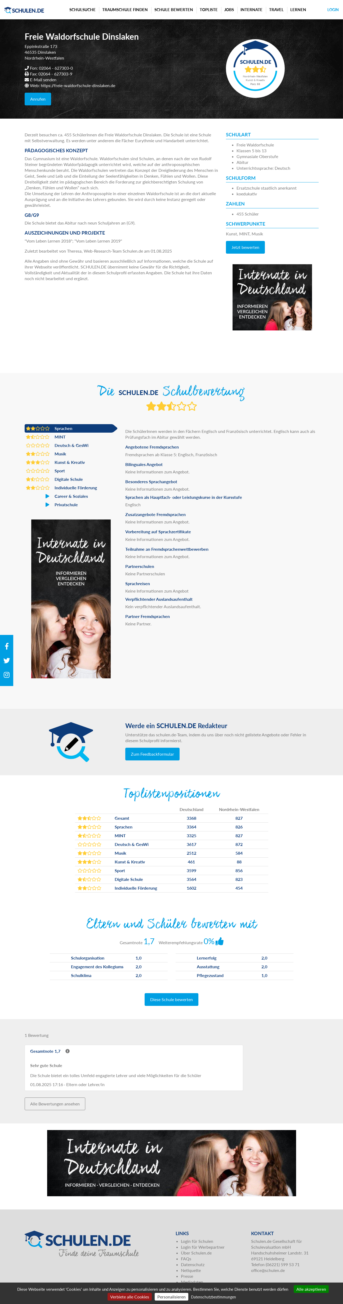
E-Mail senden (43, 79)
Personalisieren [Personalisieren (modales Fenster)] (171, 1296)
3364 (191, 826)
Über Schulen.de (196, 1252)
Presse (187, 1276)
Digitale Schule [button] (54, 479)
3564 (191, 879)
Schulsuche (82, 9)
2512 (191, 852)
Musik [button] (46, 454)
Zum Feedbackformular (152, 753)
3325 (191, 835)
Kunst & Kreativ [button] (55, 462)
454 (239, 887)
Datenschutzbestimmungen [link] (213, 1297)
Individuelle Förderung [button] (61, 488)
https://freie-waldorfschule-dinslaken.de (78, 85)
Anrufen (38, 98)
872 (239, 844)
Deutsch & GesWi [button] (57, 445)
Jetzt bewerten (245, 247)
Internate (251, 9)
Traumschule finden (125, 9)
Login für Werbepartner (203, 1246)
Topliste (209, 9)
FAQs (186, 1258)
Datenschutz (192, 1264)
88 (239, 861)
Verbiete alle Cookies (129, 1296)
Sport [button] (45, 471)
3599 (191, 870)
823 (239, 879)
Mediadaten (192, 1281)
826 (239, 826)
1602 (191, 887)
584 (239, 852)
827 (239, 818)
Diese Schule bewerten (171, 999)
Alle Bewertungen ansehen (55, 1103)
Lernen (298, 9)
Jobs (229, 9)
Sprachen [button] (49, 428)
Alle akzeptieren (311, 1289)
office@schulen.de (268, 1270)
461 (191, 861)
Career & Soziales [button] (57, 496)
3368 (191, 818)
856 (239, 870)
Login (333, 9)
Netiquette (191, 1270)
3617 (191, 844)
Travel (276, 9)
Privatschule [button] (52, 505)
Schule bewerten (173, 9)
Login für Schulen (197, 1241)
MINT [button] (46, 437)
